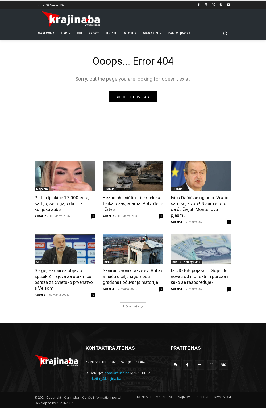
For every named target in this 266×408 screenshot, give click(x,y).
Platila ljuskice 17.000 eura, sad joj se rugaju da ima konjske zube (62, 203)
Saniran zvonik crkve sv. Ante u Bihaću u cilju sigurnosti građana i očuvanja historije (133, 276)
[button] (225, 33)
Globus (109, 189)
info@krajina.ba (117, 372)
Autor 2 (40, 216)
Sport (40, 262)
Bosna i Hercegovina (186, 262)
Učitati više (133, 306)
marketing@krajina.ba (103, 378)
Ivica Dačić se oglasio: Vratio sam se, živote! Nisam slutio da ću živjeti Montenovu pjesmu (199, 206)
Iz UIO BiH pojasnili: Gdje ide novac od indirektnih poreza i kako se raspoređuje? (199, 276)
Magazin (42, 189)
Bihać (108, 262)
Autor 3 (176, 222)
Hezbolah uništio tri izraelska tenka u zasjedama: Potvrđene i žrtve (133, 203)
